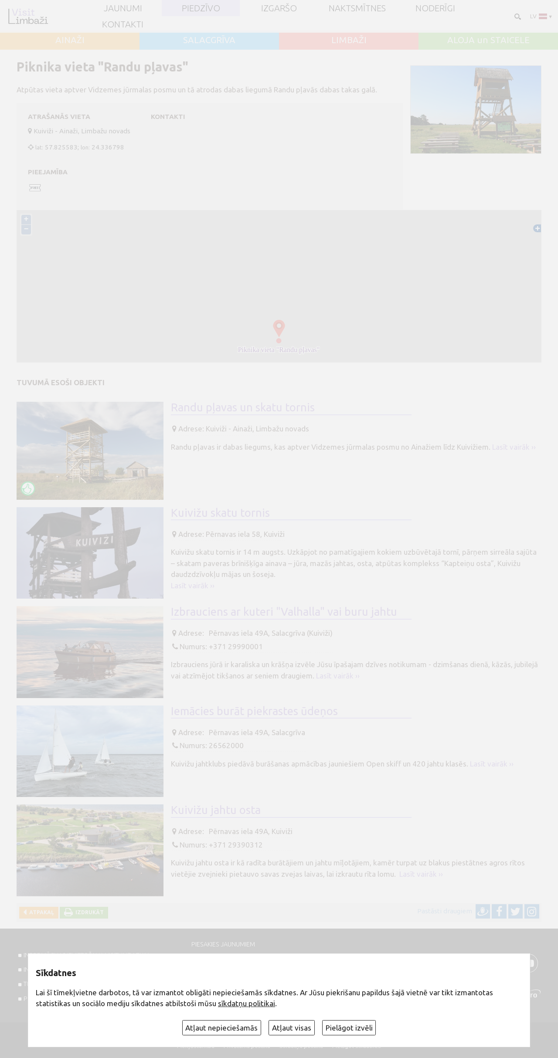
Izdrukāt (88, 912)
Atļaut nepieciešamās (221, 1028)
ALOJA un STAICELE (488, 40)
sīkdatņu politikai (246, 1003)
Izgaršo (279, 8)
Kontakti (122, 24)
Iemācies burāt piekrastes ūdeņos (254, 711)
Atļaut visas (291, 1028)
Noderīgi (435, 8)
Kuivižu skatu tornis (220, 512)
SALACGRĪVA (209, 40)
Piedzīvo (201, 8)
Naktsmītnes (357, 8)
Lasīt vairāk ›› (514, 447)
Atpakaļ (40, 912)
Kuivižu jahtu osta (216, 810)
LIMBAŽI (349, 40)
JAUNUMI (123, 8)
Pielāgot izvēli (349, 1028)
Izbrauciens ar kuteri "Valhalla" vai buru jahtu (284, 612)
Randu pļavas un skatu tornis (243, 407)
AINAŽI (70, 40)
